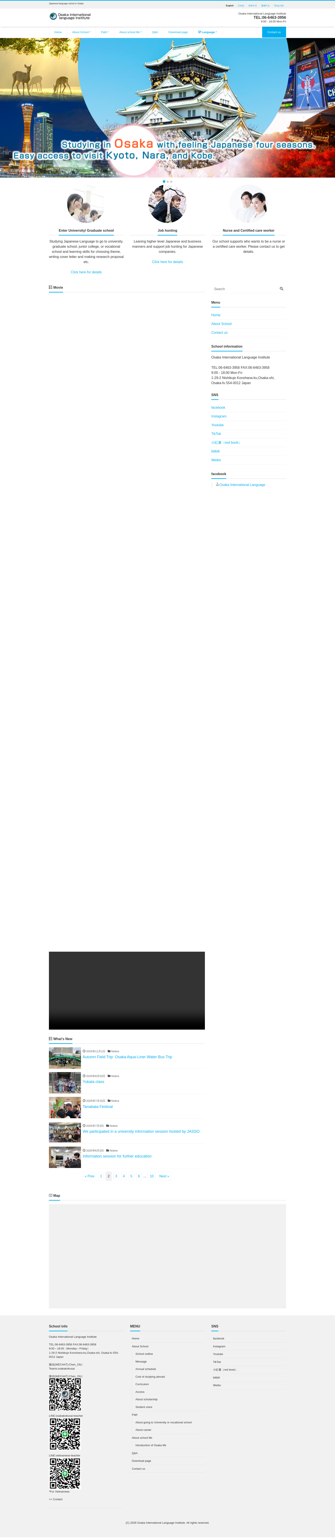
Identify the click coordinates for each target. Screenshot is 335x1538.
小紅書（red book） (226, 442)
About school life (129, 32)
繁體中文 (265, 6)
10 (152, 1177)
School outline (144, 1354)
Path (104, 32)
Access (139, 1392)
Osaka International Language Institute (161, 1523)
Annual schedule (145, 1369)
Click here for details (86, 272)
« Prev (89, 1177)
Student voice (143, 1407)
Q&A (155, 32)
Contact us (274, 32)
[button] (25, 107)
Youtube (217, 425)
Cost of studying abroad (150, 1377)
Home (58, 32)
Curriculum (142, 1385)
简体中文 (252, 6)
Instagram (218, 416)
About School (80, 32)
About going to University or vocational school (163, 1423)
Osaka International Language (242, 485)
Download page (178, 32)
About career (143, 1430)
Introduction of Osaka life (150, 1446)
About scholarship (146, 1400)
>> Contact (56, 1499)
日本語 (241, 6)
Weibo (216, 460)
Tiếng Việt (279, 6)
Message (141, 1362)
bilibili (215, 451)
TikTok (216, 434)
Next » (164, 1177)
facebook (218, 407)
